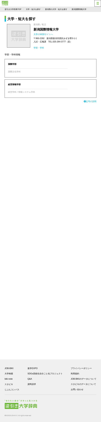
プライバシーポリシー (81, 368)
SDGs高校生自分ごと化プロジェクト (45, 373)
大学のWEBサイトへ (44, 34)
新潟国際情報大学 (46, 29)
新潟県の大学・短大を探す (56, 9)
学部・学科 (39, 48)
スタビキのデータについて (83, 384)
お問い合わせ (77, 389)
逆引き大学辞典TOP (13, 9)
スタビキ (9, 384)
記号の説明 (90, 101)
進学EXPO (32, 368)
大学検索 (9, 373)
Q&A (29, 379)
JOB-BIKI (9, 368)
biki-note (8, 379)
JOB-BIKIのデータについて (83, 379)
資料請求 (31, 384)
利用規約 (75, 373)
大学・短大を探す (33, 9)
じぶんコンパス (12, 389)
